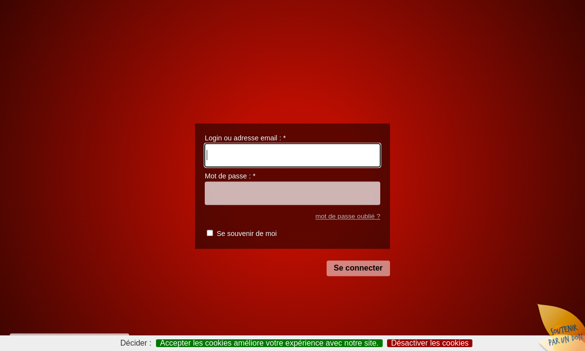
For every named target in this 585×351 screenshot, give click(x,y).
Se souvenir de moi (246, 234)
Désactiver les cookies (429, 343)
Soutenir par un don (560, 326)
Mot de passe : (230, 176)
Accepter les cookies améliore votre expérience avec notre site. (269, 343)
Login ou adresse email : (245, 138)
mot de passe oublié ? (347, 216)
